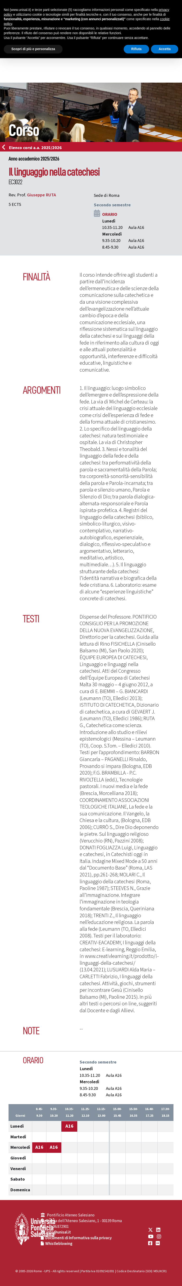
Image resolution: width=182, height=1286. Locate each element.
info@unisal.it (58, 1232)
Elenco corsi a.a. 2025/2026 (33, 148)
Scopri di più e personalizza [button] (33, 49)
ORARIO (109, 214)
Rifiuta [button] (136, 49)
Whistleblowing (59, 1244)
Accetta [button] (165, 49)
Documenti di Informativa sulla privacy (78, 1238)
